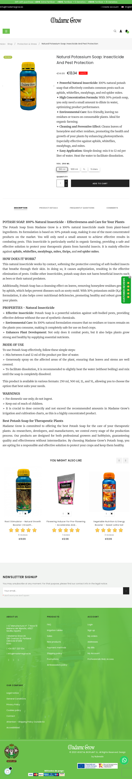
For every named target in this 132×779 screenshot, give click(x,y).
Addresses (93, 641)
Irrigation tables (55, 630)
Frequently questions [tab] (82, 207)
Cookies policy (13, 710)
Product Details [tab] (48, 207)
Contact (10, 716)
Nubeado (99, 756)
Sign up (91, 630)
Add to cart (100, 183)
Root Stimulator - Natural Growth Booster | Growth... (23, 523)
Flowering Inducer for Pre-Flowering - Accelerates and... (66, 523)
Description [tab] (20, 207)
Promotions (53, 659)
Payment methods (56, 647)
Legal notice (12, 693)
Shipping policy (54, 653)
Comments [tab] (112, 207)
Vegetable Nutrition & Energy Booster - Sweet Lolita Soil (109, 523)
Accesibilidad (13, 727)
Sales (49, 636)
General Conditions (16, 698)
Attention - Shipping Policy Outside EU (25, 721)
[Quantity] (60, 183)
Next (54, 86)
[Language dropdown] (126, 7)
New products (54, 641)
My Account (94, 653)
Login (90, 624)
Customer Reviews (124, 290)
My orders (92, 636)
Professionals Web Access (101, 659)
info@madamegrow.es (19, 653)
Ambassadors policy (57, 664)
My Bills (91, 647)
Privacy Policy (13, 704)
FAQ (49, 624)
